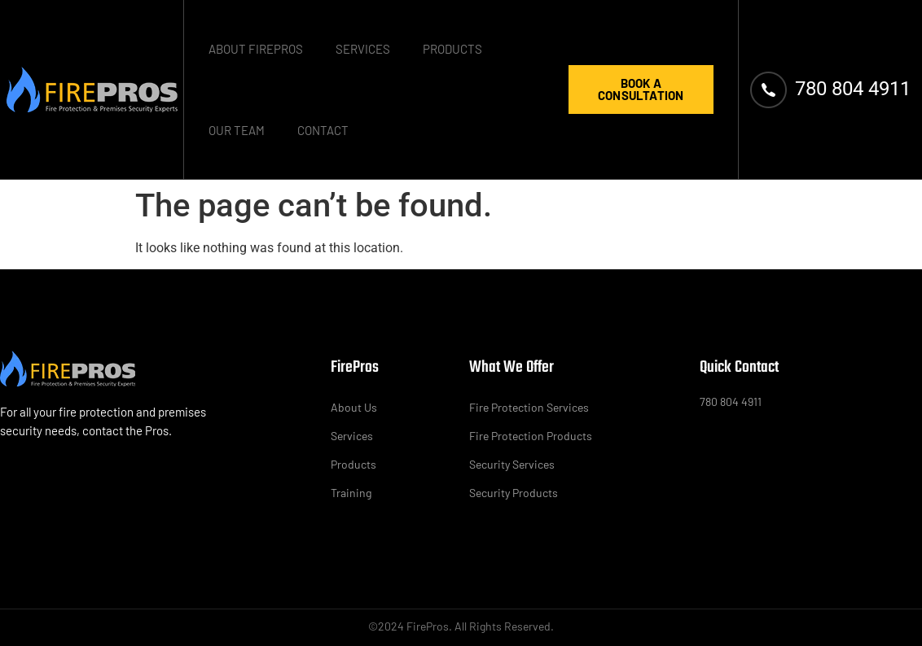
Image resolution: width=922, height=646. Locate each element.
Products (452, 48)
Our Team (237, 130)
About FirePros (256, 48)
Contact (323, 130)
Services (363, 48)
